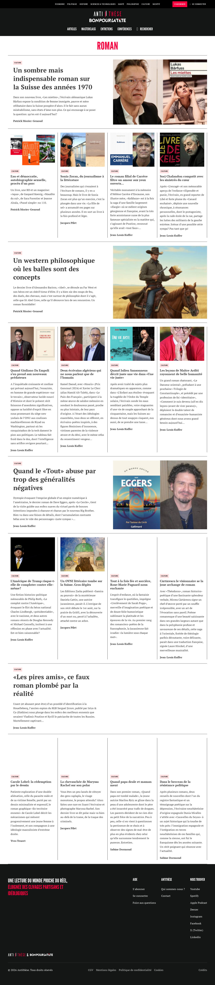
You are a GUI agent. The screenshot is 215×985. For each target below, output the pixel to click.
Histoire (84, 4)
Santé (121, 4)
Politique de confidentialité (135, 970)
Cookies (158, 970)
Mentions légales (106, 970)
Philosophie (133, 4)
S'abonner (139, 889)
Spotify (194, 896)
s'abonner (179, 4)
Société (156, 4)
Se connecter (140, 896)
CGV (90, 970)
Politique (72, 4)
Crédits (203, 970)
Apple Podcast (198, 903)
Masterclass (88, 29)
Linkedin (195, 937)
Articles (71, 29)
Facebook (195, 923)
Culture (146, 4)
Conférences (125, 29)
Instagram (196, 916)
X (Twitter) (196, 930)
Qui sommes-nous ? (173, 889)
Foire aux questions (144, 903)
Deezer (194, 909)
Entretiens (107, 29)
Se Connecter (198, 4)
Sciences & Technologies (103, 4)
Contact (165, 896)
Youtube (195, 889)
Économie (60, 4)
